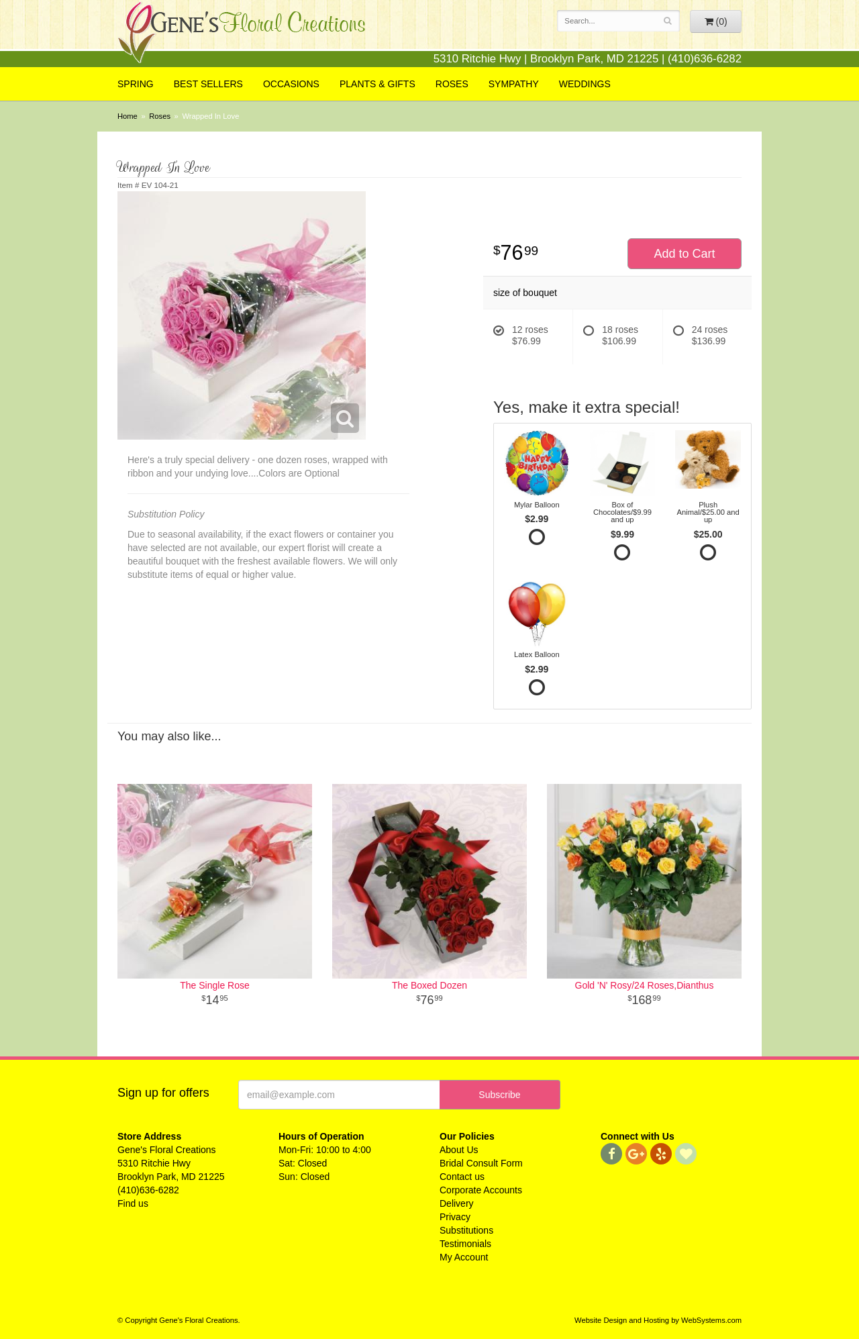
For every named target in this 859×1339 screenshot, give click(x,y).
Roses (452, 84)
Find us (132, 1203)
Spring (135, 84)
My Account (464, 1257)
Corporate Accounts (481, 1190)
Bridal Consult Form (481, 1163)
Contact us (462, 1176)
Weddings (585, 84)
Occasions (291, 84)
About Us (459, 1149)
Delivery (457, 1203)
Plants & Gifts (377, 84)
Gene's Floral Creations (241, 34)
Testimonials (465, 1243)
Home (127, 116)
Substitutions (466, 1230)
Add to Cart (684, 253)
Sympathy (514, 84)
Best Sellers (208, 84)
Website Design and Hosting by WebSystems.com (658, 1320)
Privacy (455, 1216)
